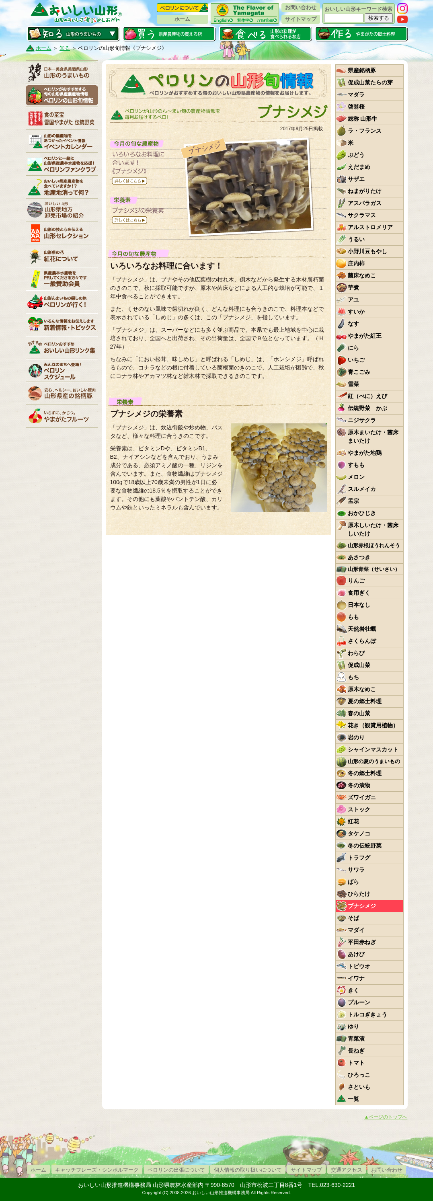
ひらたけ (359, 894)
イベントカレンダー (62, 141)
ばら (353, 882)
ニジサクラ (362, 420)
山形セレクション (62, 233)
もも (353, 617)
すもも (356, 465)
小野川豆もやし (367, 251)
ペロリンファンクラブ (62, 164)
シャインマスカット (373, 749)
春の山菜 (359, 713)
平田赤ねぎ (362, 942)
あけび (356, 954)
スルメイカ (362, 489)
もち (353, 677)
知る (73, 33)
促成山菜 (359, 665)
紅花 (353, 821)
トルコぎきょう (367, 1014)
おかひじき (362, 513)
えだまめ (359, 167)
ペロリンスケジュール (62, 370)
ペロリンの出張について (176, 1170)
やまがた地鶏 (365, 453)
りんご (356, 580)
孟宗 (353, 501)
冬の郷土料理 (365, 773)
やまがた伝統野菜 (62, 118)
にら (353, 348)
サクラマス (362, 215)
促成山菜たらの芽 (370, 82)
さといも (359, 1087)
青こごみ (359, 372)
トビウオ (359, 966)
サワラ (356, 869)
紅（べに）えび (367, 396)
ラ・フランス (365, 130)
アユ (353, 299)
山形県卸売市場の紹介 (62, 210)
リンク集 (62, 347)
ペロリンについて (182, 7)
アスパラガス (365, 203)
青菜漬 (356, 1038)
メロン (356, 477)
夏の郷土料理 (365, 701)
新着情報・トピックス (62, 324)
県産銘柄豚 (362, 70)
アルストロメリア (370, 227)
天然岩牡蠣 (362, 629)
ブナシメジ (362, 906)
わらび (356, 653)
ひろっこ (359, 1075)
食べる (265, 33)
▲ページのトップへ (386, 1117)
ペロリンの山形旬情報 (62, 95)
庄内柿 (356, 263)
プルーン (359, 1002)
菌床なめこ (362, 275)
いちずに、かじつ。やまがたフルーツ (62, 416)
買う (169, 33)
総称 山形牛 (363, 118)
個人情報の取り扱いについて (248, 1170)
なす (353, 323)
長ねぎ (356, 1050)
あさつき (359, 557)
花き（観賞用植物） (373, 725)
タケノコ (359, 833)
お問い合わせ (300, 7)
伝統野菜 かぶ (367, 408)
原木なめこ (362, 689)
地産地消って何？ (62, 187)
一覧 (353, 1099)
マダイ (356, 930)
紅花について (62, 256)
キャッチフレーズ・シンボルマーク (97, 1170)
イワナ (356, 978)
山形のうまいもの (62, 72)
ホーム (182, 19)
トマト (356, 1062)
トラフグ (359, 857)
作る (361, 33)
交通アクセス (346, 1170)
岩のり (356, 737)
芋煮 (353, 287)
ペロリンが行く (62, 302)
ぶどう (356, 155)
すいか (356, 311)
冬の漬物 (359, 785)
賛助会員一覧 (62, 279)
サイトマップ (300, 19)
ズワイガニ (362, 797)
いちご (356, 360)
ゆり (353, 1026)
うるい (356, 239)
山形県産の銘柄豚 (62, 393)
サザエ (356, 179)
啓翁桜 (356, 106)
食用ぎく (359, 592)
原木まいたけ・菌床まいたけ (373, 436)
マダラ (356, 94)
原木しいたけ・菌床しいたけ (373, 529)
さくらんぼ (362, 641)
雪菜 (353, 384)
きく (353, 990)
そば (353, 918)
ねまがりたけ (365, 191)
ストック (359, 809)
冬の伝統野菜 (365, 845)
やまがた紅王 (365, 336)
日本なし (359, 605)
